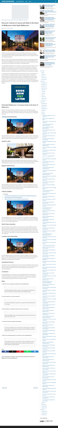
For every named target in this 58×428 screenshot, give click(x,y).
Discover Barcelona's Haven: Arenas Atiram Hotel (13, 197)
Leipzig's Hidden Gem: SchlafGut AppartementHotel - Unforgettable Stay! (50, 44)
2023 (42, 409)
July (43, 91)
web (26, 1)
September (44, 88)
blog (30, 1)
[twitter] (12, 352)
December (44, 82)
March (43, 76)
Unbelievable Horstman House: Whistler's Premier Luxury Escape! (50, 56)
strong (4, 117)
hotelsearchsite (8, 1)
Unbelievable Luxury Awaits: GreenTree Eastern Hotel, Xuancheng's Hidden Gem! (50, 25)
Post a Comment (10, 28)
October (43, 86)
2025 (43, 81)
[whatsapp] (27, 352)
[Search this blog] (55, 1)
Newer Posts (4, 387)
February (44, 77)
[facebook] (5, 352)
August (43, 89)
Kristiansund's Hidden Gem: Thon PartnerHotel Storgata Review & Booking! (50, 63)
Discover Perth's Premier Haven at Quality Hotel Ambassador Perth (16, 199)
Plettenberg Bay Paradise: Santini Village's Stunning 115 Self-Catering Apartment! (50, 18)
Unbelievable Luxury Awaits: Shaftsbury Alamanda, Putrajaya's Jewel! (50, 32)
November (44, 84)
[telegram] (35, 352)
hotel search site (20, 1)
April (43, 74)
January (43, 79)
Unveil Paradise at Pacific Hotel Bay (48, 245)
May (42, 72)
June (43, 93)
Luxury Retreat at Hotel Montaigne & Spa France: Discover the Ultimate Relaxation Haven (20, 195)
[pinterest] (20, 352)
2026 (42, 70)
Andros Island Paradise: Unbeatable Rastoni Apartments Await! (50, 11)
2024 (43, 101)
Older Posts (36, 387)
